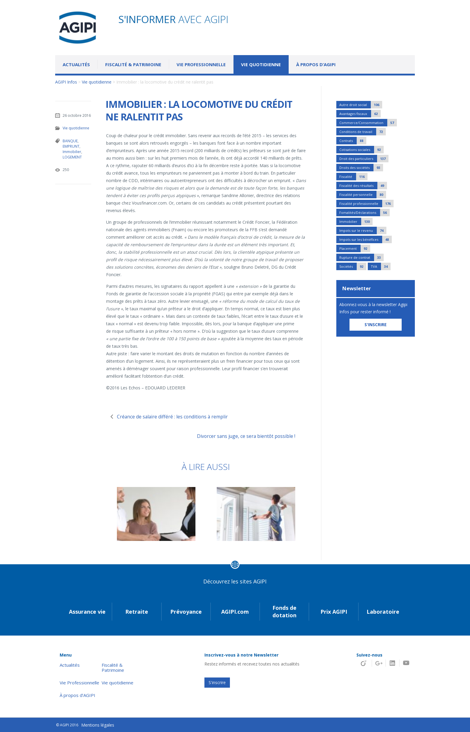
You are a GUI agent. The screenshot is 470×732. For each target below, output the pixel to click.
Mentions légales (97, 725)
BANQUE (70, 140)
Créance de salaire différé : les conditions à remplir (176, 416)
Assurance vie (87, 611)
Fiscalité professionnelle (366, 203)
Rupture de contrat (361, 257)
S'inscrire (217, 682)
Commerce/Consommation (368, 122)
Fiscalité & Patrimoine (133, 64)
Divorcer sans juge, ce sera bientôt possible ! (243, 435)
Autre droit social (360, 104)
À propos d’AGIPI (316, 64)
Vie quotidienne (261, 64)
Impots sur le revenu (362, 230)
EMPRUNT (71, 146)
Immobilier (72, 151)
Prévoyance (186, 611)
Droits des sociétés (361, 167)
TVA (381, 266)
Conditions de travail (362, 131)
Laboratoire (383, 611)
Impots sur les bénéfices (365, 239)
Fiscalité (353, 176)
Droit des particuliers (363, 158)
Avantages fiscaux (360, 113)
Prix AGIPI (333, 611)
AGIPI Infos (66, 82)
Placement (354, 248)
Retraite (136, 611)
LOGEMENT (72, 156)
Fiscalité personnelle (362, 194)
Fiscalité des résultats (363, 185)
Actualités (76, 64)
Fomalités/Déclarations (364, 212)
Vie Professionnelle (201, 64)
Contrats (352, 140)
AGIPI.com (235, 611)
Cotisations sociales (361, 149)
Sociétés (352, 266)
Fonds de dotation (284, 611)
